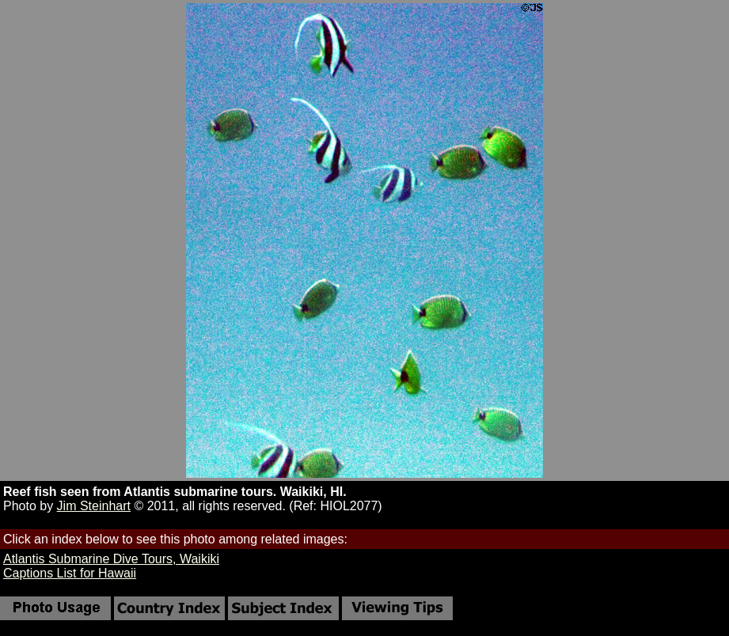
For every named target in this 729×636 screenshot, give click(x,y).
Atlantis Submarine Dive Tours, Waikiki (111, 559)
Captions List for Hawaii (69, 573)
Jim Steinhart (94, 506)
